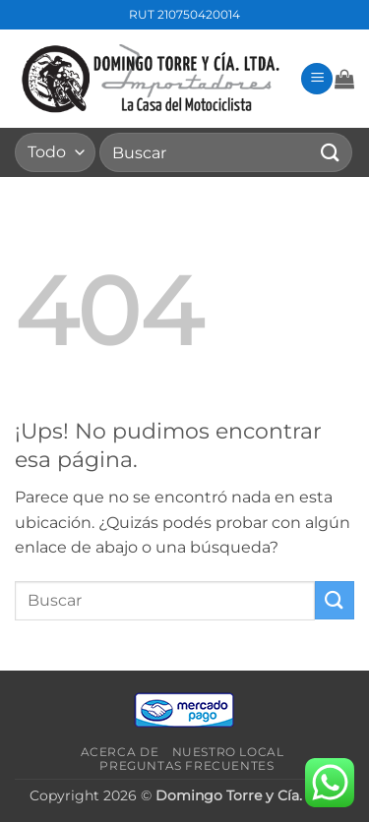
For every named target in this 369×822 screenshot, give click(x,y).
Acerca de (120, 751)
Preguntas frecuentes (186, 765)
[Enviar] (330, 152)
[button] (317, 79)
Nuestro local (228, 751)
